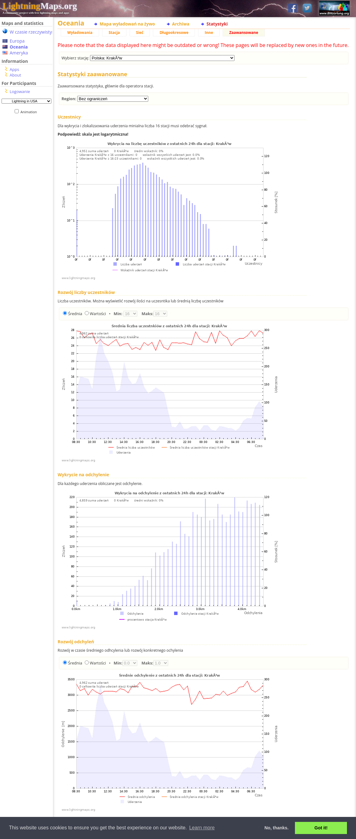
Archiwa (180, 24)
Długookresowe (173, 32)
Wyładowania (80, 32)
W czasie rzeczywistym (33, 32)
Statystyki (217, 24)
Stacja (114, 32)
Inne (209, 32)
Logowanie (20, 91)
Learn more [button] (202, 827)
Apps (14, 69)
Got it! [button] (321, 827)
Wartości (98, 313)
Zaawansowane (243, 32)
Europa (17, 41)
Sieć (140, 32)
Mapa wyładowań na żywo (127, 24)
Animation (30, 112)
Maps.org (39, 6)
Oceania (19, 47)
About (15, 75)
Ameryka (19, 53)
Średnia (75, 313)
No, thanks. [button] (276, 827)
